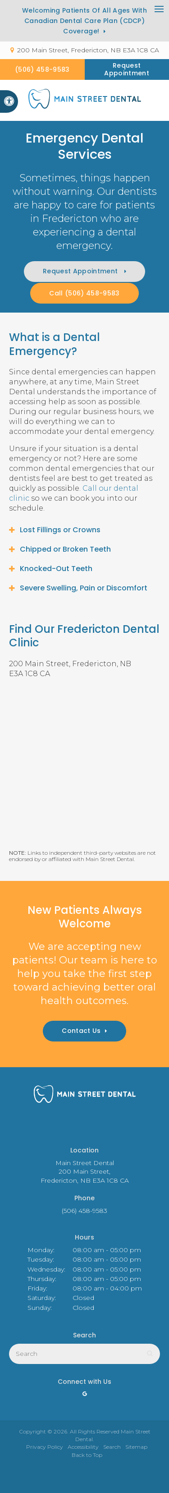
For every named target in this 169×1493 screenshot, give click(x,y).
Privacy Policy (44, 1446)
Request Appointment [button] (126, 69)
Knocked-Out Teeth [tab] (56, 568)
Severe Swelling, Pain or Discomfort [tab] (83, 588)
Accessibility (83, 1446)
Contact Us (81, 1030)
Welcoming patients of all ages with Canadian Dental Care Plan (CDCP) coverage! (84, 21)
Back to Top (87, 1455)
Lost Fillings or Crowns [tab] (60, 530)
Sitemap (136, 1446)
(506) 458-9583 (42, 69)
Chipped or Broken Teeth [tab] (65, 549)
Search (112, 1446)
